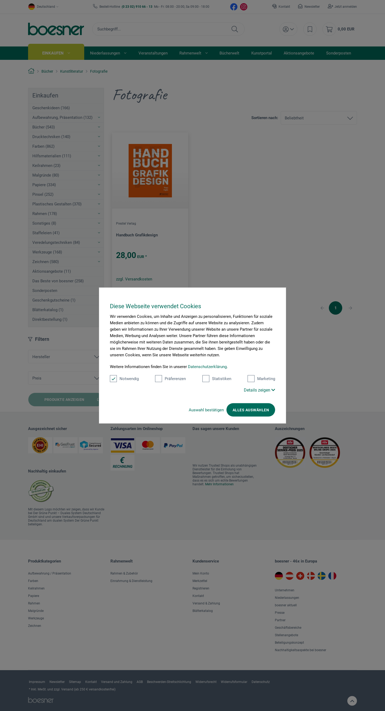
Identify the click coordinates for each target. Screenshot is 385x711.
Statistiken (216, 378)
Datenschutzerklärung (207, 366)
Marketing (261, 378)
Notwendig (124, 378)
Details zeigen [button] (259, 390)
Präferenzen (170, 378)
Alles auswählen (251, 410)
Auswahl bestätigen (206, 410)
